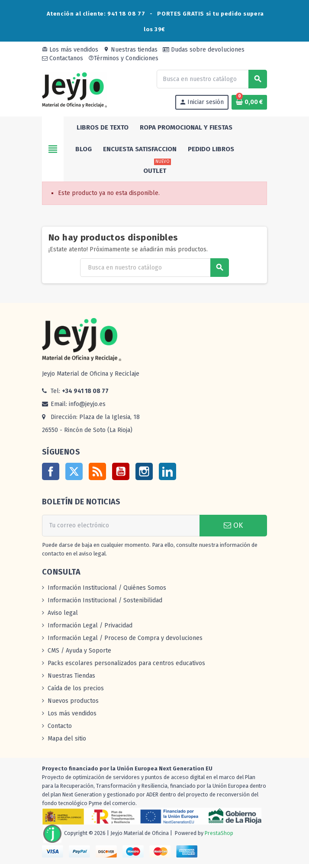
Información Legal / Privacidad (90, 625)
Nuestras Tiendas (71, 675)
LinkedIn (167, 471)
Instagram (144, 471)
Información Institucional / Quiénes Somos (107, 587)
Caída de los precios (76, 688)
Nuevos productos (73, 701)
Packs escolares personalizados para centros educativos (126, 663)
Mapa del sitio (67, 738)
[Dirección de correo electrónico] (121, 525)
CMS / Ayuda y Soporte (79, 650)
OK (233, 525)
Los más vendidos (70, 49)
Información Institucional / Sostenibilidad (105, 600)
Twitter (74, 471)
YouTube (120, 471)
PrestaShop (219, 833)
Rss (97, 471)
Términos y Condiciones (123, 58)
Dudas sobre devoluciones (204, 49)
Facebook (50, 471)
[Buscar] (212, 79)
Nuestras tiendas (130, 49)
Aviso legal (63, 613)
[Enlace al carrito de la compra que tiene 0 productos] (249, 102)
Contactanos (62, 58)
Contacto (60, 726)
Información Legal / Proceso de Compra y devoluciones (125, 638)
